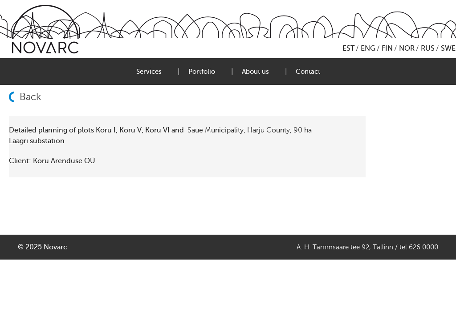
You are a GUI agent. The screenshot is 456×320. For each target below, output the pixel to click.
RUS (428, 48)
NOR (407, 48)
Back (30, 97)
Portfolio (201, 71)
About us (255, 71)
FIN (387, 48)
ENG (368, 48)
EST (348, 48)
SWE (448, 48)
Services (149, 71)
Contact (308, 71)
